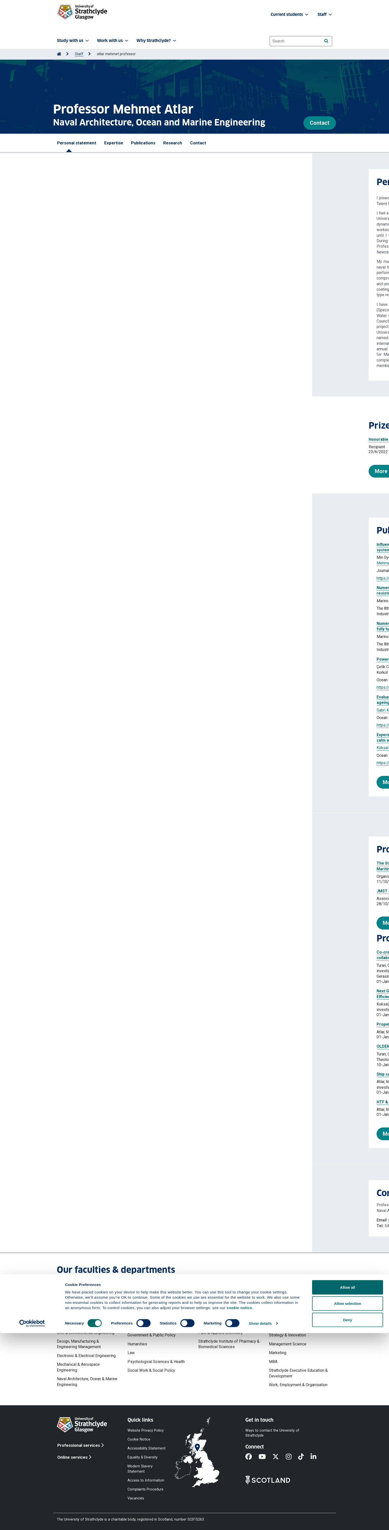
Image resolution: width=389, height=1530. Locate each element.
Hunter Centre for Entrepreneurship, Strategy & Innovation (299, 1332)
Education (136, 1326)
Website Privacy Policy (146, 1430)
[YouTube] (265, 1457)
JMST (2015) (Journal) (85, 891)
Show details (260, 1520)
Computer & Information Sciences (227, 1306)
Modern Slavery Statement (140, 1468)
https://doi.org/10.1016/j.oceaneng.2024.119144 (107, 763)
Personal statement (76, 142)
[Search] (326, 41)
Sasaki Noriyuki (179, 747)
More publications (92, 782)
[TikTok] (304, 1457)
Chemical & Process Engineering (85, 1323)
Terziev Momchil (144, 601)
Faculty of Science (214, 1297)
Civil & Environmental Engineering (85, 1332)
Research (172, 142)
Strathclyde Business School (294, 1303)
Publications (143, 142)
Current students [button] (290, 14)
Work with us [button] (113, 40)
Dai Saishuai (206, 557)
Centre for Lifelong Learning (152, 1317)
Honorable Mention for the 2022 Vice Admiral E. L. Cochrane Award (119, 439)
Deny (347, 1517)
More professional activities (105, 923)
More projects (88, 1134)
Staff (79, 54)
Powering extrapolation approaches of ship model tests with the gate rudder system (144, 659)
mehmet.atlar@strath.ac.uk (99, 1220)
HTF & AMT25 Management (90, 1102)
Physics (205, 1323)
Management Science (287, 1344)
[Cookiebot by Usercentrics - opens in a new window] (32, 1520)
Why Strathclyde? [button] (156, 40)
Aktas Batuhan (115, 747)
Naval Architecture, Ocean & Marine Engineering (87, 1381)
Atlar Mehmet (172, 601)
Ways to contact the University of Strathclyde (272, 1432)
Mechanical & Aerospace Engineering (78, 1367)
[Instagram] (292, 1457)
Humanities (137, 1344)
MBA (273, 1361)
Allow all (347, 1484)
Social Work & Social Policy (151, 1370)
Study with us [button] (73, 40)
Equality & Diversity (143, 1457)
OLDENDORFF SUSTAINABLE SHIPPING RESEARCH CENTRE (119, 1046)
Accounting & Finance (287, 1312)
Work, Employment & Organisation (298, 1384)
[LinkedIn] (317, 1457)
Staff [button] (325, 14)
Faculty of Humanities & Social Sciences (154, 1306)
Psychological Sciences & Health (156, 1361)
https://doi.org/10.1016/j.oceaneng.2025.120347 (107, 687)
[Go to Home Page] (59, 54)
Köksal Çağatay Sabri (139, 666)
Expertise (113, 142)
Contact (319, 123)
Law (131, 1352)
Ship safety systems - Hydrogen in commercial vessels (116, 1074)
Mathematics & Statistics (220, 1315)
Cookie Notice (139, 1439)
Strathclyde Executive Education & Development (298, 1373)
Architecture (67, 1306)
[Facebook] (252, 1457)
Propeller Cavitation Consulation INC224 (102, 1024)
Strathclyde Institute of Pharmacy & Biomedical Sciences (228, 1344)
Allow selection (347, 1500)
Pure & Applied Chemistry (220, 1332)
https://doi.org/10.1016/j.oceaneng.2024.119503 (107, 725)
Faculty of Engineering (76, 1297)
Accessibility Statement (146, 1448)
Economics (278, 1321)
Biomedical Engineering (77, 1315)
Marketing (277, 1352)
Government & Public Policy (152, 1335)
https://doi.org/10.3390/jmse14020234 (99, 578)
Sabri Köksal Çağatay (83, 710)
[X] (279, 1457)
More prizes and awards (92, 471)
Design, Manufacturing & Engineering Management (79, 1344)
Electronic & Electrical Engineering (86, 1355)
